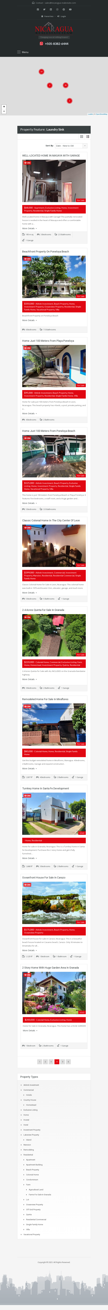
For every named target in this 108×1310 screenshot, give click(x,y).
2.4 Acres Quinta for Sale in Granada (43, 609)
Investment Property (32, 1129)
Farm (28, 1183)
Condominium (32, 1178)
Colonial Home (32, 1173)
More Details (29, 228)
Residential (28, 1153)
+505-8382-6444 (56, 43)
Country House (30, 1099)
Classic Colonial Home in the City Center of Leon (51, 519)
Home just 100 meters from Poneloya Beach (48, 430)
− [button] (4, 111)
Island (28, 1139)
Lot (27, 1198)
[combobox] (71, 145)
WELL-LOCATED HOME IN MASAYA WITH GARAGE (51, 155)
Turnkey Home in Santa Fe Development (45, 787)
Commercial (29, 1089)
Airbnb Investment (31, 1084)
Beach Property (32, 1168)
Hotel (26, 1124)
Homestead (31, 1104)
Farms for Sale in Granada (40, 1193)
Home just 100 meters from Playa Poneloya (48, 340)
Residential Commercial (36, 1218)
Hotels (29, 1094)
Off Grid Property (33, 1208)
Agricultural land (36, 1188)
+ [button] (4, 107)
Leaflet (90, 114)
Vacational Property (32, 1233)
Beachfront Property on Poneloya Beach (45, 251)
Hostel (26, 1119)
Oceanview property (34, 1203)
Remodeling (29, 1148)
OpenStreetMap (101, 114)
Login (61, 16)
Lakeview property (31, 1134)
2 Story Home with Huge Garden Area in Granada (50, 966)
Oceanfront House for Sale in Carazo (43, 876)
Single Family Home (34, 1223)
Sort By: (50, 145)
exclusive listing (31, 1109)
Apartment (30, 1158)
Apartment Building (34, 1163)
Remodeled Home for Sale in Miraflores (45, 698)
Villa (28, 1228)
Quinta (29, 1213)
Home (26, 1114)
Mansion (27, 1144)
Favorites (47, 16)
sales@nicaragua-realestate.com (60, 2)
